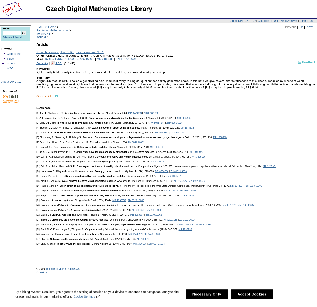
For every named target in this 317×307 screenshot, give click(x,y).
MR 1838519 (220, 137)
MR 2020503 (138, 210)
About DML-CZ (239, 20)
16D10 (48, 59)
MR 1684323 (187, 127)
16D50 (59, 59)
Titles (10, 58)
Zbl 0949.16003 (203, 224)
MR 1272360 (188, 195)
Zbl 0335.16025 (174, 122)
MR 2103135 (170, 219)
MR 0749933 (135, 113)
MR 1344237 (237, 185)
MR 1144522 (135, 234)
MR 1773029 (229, 205)
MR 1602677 (180, 181)
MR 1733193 (185, 229)
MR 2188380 (105, 59)
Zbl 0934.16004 (156, 244)
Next (310, 27)
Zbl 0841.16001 (136, 142)
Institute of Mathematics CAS (63, 268)
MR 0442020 (161, 132)
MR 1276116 (171, 190)
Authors (12, 63)
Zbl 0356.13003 (178, 132)
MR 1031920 (196, 152)
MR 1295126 (198, 156)
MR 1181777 (174, 176)
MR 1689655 (119, 200)
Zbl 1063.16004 (155, 210)
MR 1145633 (157, 161)
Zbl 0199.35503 (178, 171)
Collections (14, 53)
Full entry (42, 63)
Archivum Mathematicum (52, 30)
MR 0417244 (157, 122)
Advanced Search (12, 37)
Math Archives (289, 20)
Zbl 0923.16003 (136, 200)
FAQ (253, 20)
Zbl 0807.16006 (188, 190)
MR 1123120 (156, 147)
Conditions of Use (268, 20)
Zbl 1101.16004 (187, 219)
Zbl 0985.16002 (246, 205)
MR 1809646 (186, 224)
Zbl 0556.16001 (152, 113)
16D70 (79, 59)
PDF (58, 63)
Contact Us (306, 20)
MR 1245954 (269, 166)
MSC (10, 68)
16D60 (69, 59)
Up (301, 27)
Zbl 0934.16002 (197, 181)
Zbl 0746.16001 (152, 234)
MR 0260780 (161, 171)
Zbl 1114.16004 (126, 59)
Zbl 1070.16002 (154, 214)
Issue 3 (41, 37)
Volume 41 (43, 33)
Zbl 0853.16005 (254, 185)
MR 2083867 (137, 214)
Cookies (41, 272)
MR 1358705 (143, 239)
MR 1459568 (140, 244)
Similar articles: (45, 96)
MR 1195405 (184, 118)
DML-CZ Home (46, 27)
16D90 (90, 59)
